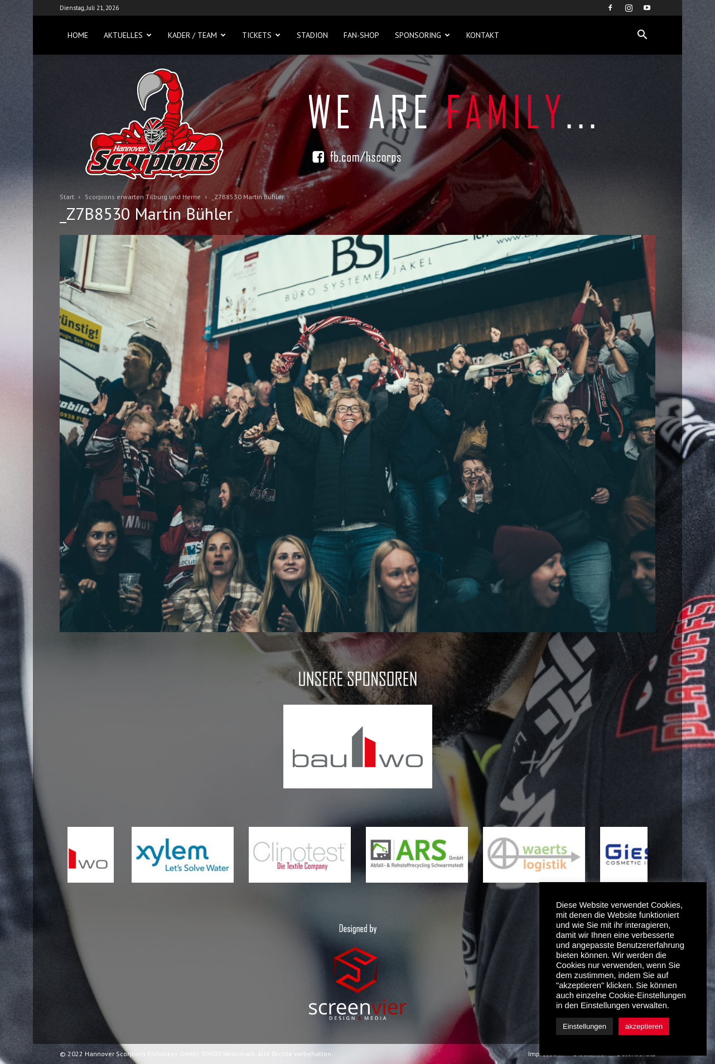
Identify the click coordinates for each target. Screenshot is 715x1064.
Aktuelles (128, 35)
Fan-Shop (361, 35)
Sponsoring (422, 35)
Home (77, 35)
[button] (642, 35)
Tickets (261, 35)
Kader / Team (197, 35)
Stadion (312, 35)
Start (67, 196)
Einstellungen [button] (584, 1026)
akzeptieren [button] (644, 1026)
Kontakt (482, 35)
